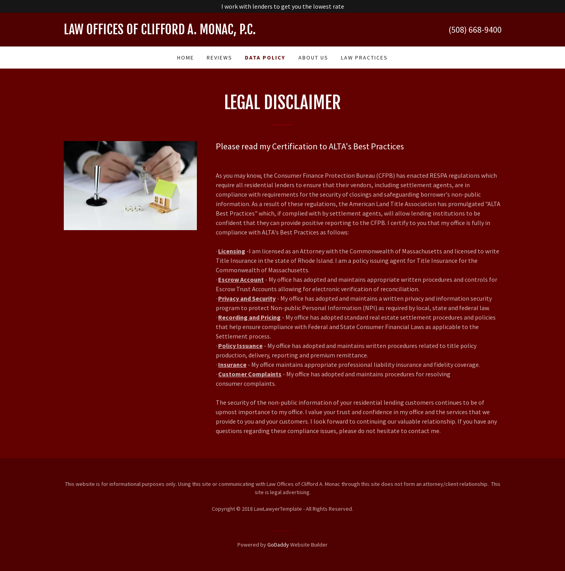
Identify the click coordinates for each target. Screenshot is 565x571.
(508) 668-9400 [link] (475, 29)
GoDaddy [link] (278, 544)
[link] (173, 32)
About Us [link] (313, 57)
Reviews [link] (219, 57)
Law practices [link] (364, 57)
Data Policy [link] (265, 57)
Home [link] (185, 57)
